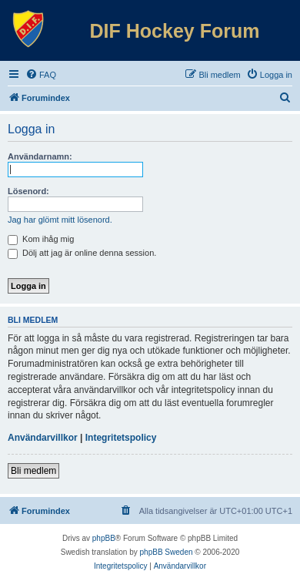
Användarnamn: (40, 156)
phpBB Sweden (166, 552)
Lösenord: (28, 191)
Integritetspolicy (121, 437)
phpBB (103, 538)
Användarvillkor (43, 437)
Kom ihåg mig (41, 238)
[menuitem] (40, 74)
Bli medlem (33, 470)
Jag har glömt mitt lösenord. (60, 219)
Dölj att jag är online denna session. (82, 252)
